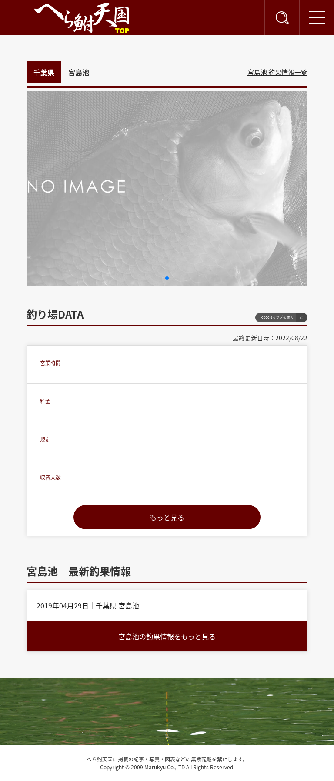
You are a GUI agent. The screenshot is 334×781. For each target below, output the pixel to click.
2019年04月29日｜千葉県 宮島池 (88, 605)
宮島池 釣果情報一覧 (277, 72)
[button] (167, 278)
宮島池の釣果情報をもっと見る (167, 636)
